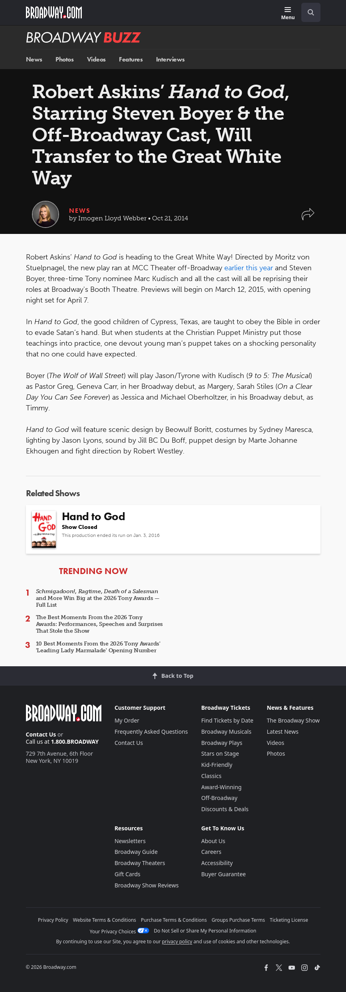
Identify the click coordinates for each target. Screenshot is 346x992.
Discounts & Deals (225, 809)
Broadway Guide (136, 851)
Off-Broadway (219, 798)
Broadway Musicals (226, 731)
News (34, 59)
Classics (211, 776)
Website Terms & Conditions (104, 920)
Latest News (283, 731)
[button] (308, 218)
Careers (211, 851)
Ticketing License (289, 920)
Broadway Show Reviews (147, 885)
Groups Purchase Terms (238, 920)
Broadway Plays (221, 742)
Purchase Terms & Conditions (174, 920)
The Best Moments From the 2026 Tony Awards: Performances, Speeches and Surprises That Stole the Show (99, 624)
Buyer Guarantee (223, 874)
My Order (127, 720)
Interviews (170, 59)
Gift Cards (127, 874)
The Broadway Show (293, 720)
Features (130, 59)
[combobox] (307, 12)
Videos (96, 59)
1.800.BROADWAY (75, 741)
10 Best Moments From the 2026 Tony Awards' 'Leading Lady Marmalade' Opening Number (98, 647)
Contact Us (41, 734)
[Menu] (288, 13)
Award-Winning (221, 787)
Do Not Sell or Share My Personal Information (205, 930)
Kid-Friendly (216, 764)
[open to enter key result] (310, 12)
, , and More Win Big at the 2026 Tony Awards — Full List (98, 598)
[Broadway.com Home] (54, 12)
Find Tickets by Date (227, 720)
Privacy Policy (53, 920)
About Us (213, 841)
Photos (64, 59)
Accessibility (217, 863)
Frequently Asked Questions (151, 731)
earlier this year (248, 267)
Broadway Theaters (140, 863)
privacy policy (177, 941)
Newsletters (130, 841)
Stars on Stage (220, 753)
